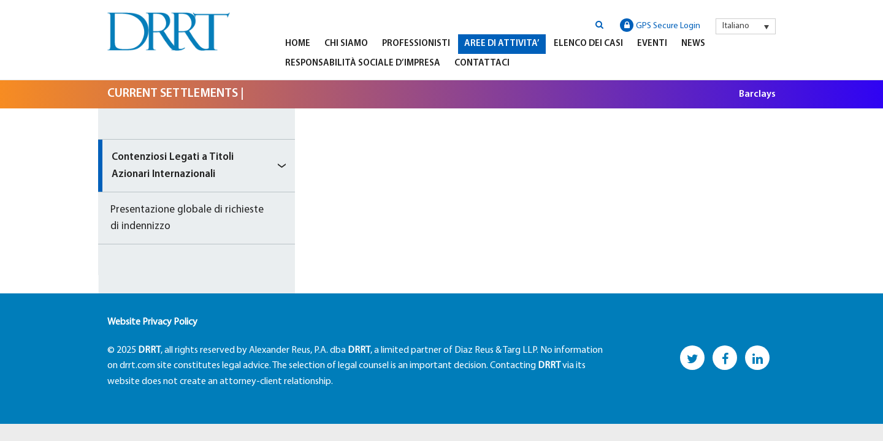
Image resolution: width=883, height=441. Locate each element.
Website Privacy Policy (152, 322)
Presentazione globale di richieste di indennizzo (187, 218)
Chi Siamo (346, 43)
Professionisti (416, 43)
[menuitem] (746, 26)
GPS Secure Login (660, 25)
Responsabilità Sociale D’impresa (362, 63)
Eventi (652, 43)
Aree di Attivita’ (502, 43)
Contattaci (482, 63)
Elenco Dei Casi (588, 43)
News (693, 43)
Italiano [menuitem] (735, 26)
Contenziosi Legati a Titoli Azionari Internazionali (173, 165)
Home (297, 43)
